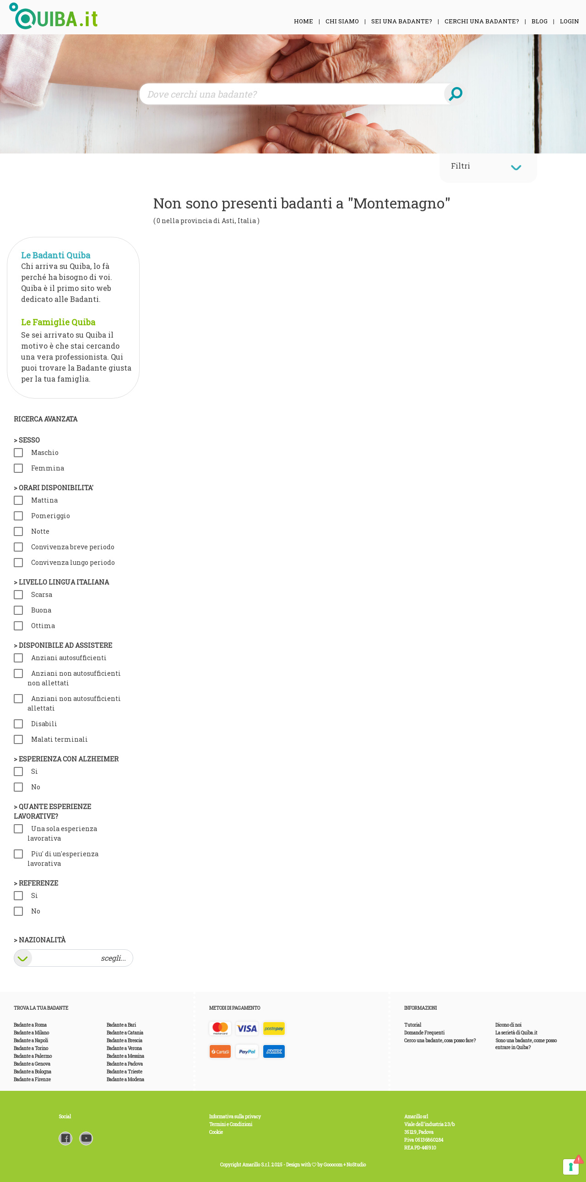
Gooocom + (335, 1165)
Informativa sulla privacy (235, 1117)
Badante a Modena (125, 1080)
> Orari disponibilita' (53, 487)
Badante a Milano (31, 1033)
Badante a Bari (121, 1025)
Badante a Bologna (32, 1072)
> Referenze (36, 883)
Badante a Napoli (31, 1041)
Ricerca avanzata (45, 419)
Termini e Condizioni (230, 1124)
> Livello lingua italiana (61, 582)
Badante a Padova (125, 1064)
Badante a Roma (30, 1025)
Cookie (216, 1132)
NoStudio (356, 1165)
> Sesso (27, 440)
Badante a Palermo (33, 1056)
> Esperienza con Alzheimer (66, 759)
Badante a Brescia (124, 1041)
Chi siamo (342, 21)
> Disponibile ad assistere (63, 645)
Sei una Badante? (401, 21)
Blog (540, 21)
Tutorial (412, 1025)
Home (303, 21)
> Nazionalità (39, 940)
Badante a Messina (125, 1056)
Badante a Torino (31, 1048)
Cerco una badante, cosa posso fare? (440, 1041)
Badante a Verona (124, 1048)
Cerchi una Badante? (482, 21)
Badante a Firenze (32, 1080)
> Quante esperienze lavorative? (52, 811)
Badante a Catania (125, 1033)
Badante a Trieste (124, 1072)
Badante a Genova (32, 1064)
